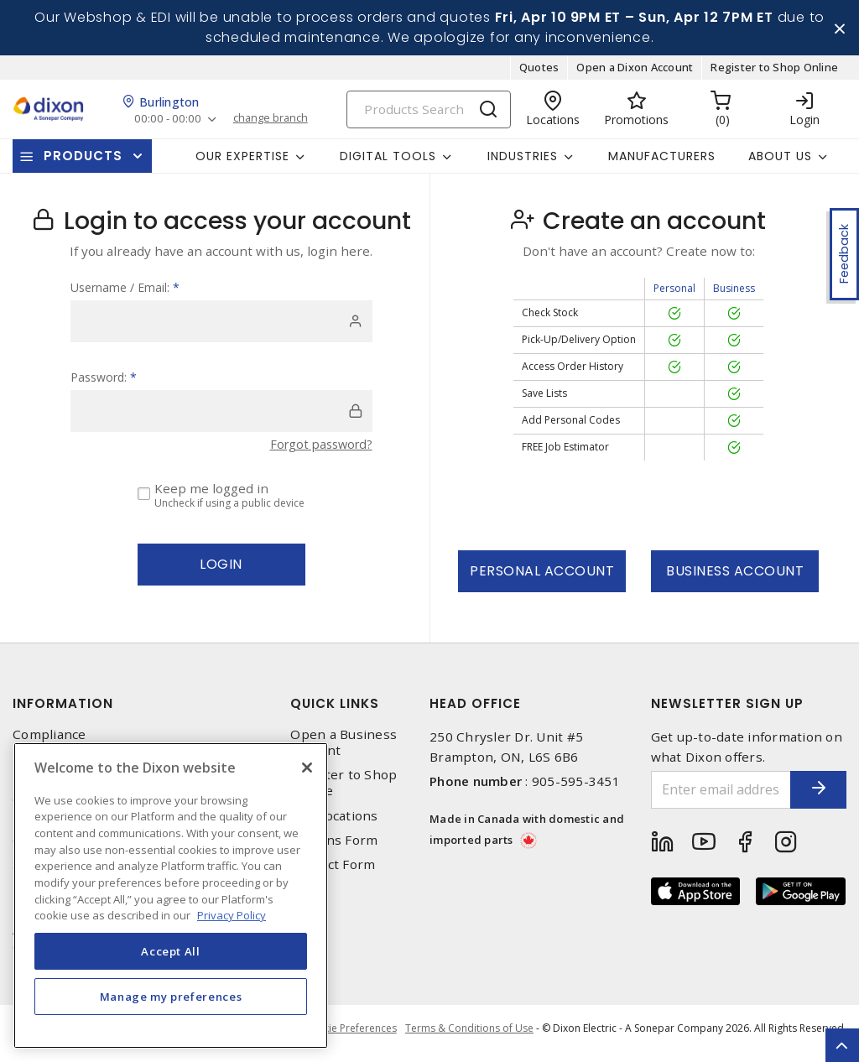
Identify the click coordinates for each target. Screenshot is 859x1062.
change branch (276, 125)
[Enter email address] (707, 796)
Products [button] (83, 162)
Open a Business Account (343, 749)
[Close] (307, 767)
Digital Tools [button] (388, 162)
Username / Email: (125, 294)
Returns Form (333, 847)
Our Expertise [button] (242, 162)
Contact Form (332, 871)
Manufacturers (662, 162)
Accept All (170, 951)
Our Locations (333, 822)
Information (63, 710)
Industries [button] (522, 162)
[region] (170, 895)
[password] (221, 418)
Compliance (49, 741)
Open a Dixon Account (634, 73)
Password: (103, 384)
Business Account (735, 577)
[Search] (428, 115)
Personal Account (542, 577)
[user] (221, 328)
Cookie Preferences (346, 1037)
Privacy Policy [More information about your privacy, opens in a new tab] (231, 915)
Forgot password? (317, 450)
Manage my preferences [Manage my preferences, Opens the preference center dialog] (171, 996)
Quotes (539, 73)
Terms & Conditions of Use (469, 1036)
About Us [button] (780, 162)
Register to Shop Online (774, 73)
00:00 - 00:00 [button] (169, 125)
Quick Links (334, 710)
